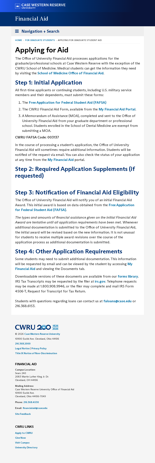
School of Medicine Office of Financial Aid (70, 73)
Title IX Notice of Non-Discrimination (36, 353)
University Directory (26, 447)
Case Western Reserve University (42, 333)
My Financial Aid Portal (117, 109)
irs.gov (100, 281)
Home (18, 40)
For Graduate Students (40, 40)
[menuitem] (77, 433)
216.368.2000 (23, 343)
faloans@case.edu (117, 301)
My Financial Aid (61, 160)
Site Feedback (23, 413)
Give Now (20, 437)
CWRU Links (24, 427)
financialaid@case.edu (35, 408)
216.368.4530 (31, 402)
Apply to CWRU (24, 432)
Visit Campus (22, 442)
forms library (128, 276)
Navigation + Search (36, 32)
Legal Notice (22, 348)
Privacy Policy (39, 348)
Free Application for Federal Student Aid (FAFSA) (67, 102)
